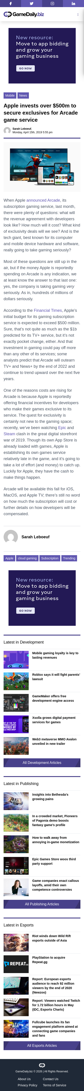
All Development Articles (42, 763)
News (23, 95)
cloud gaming (27, 558)
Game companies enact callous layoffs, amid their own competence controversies (55, 885)
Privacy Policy (27, 1085)
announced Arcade (43, 200)
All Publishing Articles (42, 904)
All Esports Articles (42, 1045)
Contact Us (50, 1079)
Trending (69, 558)
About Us (24, 1079)
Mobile (10, 95)
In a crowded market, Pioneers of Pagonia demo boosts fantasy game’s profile (55, 820)
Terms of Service (54, 1085)
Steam (9, 434)
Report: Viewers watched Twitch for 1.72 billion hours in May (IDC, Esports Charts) (56, 1005)
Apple (9, 558)
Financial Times (48, 310)
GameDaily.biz (24, 1071)
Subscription (49, 558)
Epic (62, 427)
